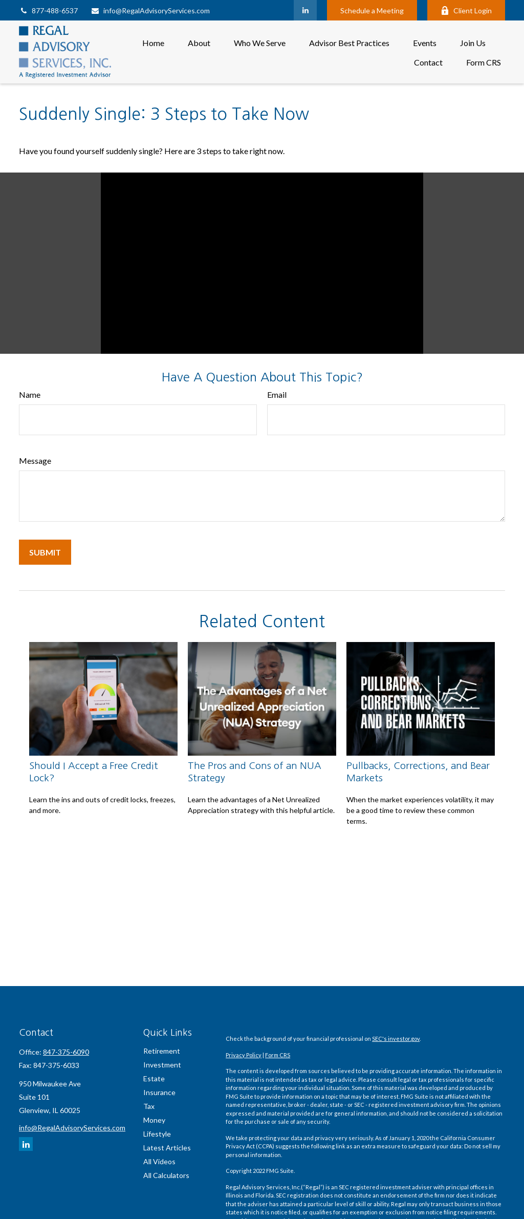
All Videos (159, 1161)
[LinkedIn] (305, 10)
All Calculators (166, 1175)
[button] (153, 42)
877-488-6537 (48, 10)
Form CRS (277, 1055)
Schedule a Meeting (372, 10)
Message (35, 460)
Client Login (466, 10)
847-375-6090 (66, 1051)
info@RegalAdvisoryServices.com (150, 10)
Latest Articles (167, 1147)
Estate (154, 1078)
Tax (149, 1106)
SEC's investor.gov (396, 1038)
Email (277, 394)
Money (154, 1120)
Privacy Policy (243, 1055)
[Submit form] (45, 552)
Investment (162, 1064)
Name (29, 394)
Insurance (159, 1092)
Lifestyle (157, 1133)
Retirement (161, 1050)
